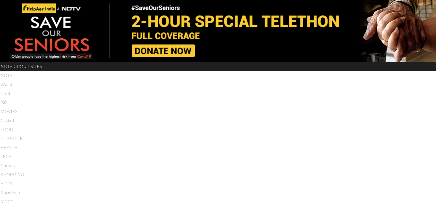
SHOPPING (176, 7)
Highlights (161, 82)
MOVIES (70, 7)
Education (300, 159)
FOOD (100, 7)
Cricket (86, 7)
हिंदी (58, 7)
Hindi (183, 159)
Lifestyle (346, 159)
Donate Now (74, 82)
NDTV (19, 7)
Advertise (154, 139)
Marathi (243, 7)
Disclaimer (235, 139)
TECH (146, 7)
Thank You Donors (119, 82)
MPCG (228, 7)
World (33, 7)
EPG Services (182, 139)
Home (47, 82)
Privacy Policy (344, 139)
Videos (188, 82)
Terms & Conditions (140, 147)
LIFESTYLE (116, 7)
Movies (225, 159)
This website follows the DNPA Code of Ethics (174, 177)
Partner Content (183, 147)
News (167, 159)
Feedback (260, 139)
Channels (210, 139)
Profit (47, 7)
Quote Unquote (221, 82)
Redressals (312, 139)
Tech (280, 159)
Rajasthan (210, 7)
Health (324, 159)
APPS (192, 7)
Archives (214, 147)
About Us (129, 139)
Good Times (264, 7)
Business (203, 159)
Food (264, 159)
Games (159, 7)
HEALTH (133, 7)
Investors (285, 139)
